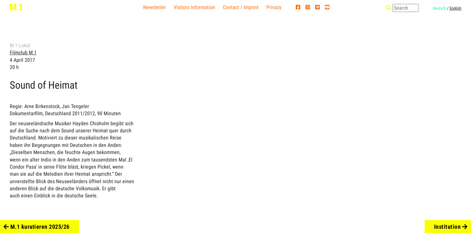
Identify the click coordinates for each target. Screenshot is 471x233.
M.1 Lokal (20, 45)
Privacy (273, 7)
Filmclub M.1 (23, 53)
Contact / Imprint (240, 7)
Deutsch (439, 8)
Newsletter (154, 7)
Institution (451, 226)
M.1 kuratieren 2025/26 (37, 226)
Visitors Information (194, 7)
